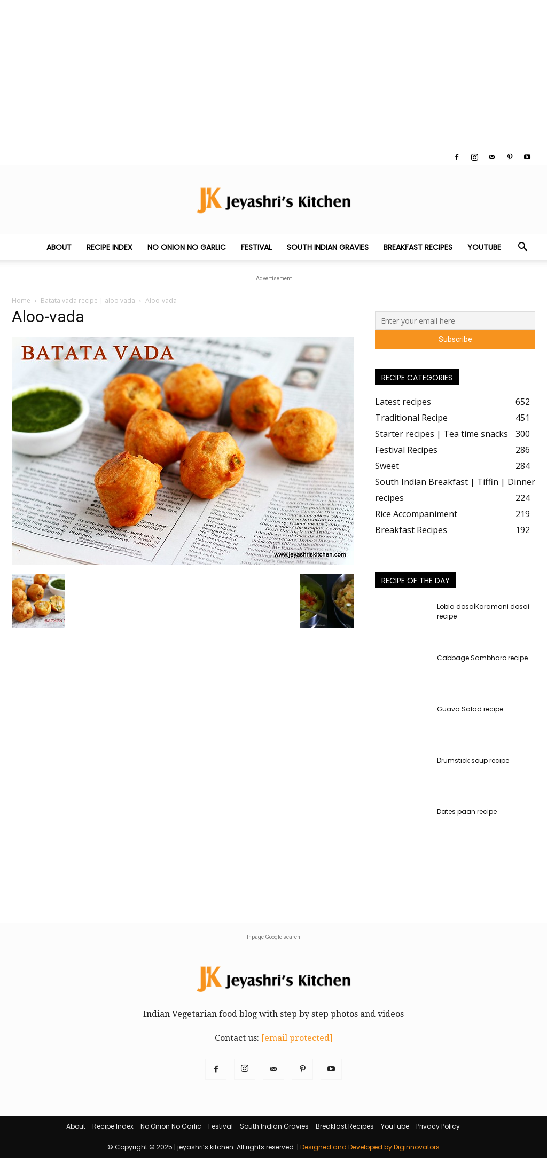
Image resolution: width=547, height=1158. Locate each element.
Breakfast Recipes (418, 247)
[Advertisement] (273, 75)
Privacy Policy (438, 1126)
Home (21, 300)
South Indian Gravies (328, 247)
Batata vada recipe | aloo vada (88, 300)
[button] (522, 248)
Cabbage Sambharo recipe (482, 657)
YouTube (484, 247)
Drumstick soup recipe (473, 760)
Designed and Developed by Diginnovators (370, 1147)
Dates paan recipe (467, 811)
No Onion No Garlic (186, 247)
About (59, 247)
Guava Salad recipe (470, 709)
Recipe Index (109, 247)
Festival (256, 247)
